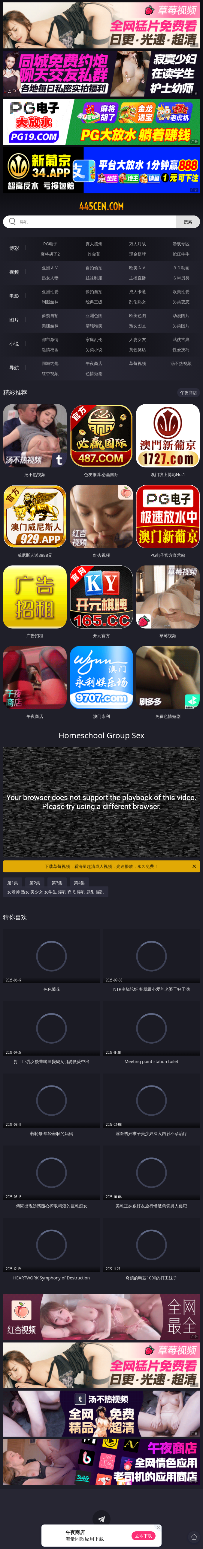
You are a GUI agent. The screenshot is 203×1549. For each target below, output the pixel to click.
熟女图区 (137, 325)
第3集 (57, 883)
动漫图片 (181, 315)
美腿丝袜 (50, 325)
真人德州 (94, 244)
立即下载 (143, 1536)
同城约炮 (50, 363)
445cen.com (101, 206)
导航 (14, 367)
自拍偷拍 (94, 267)
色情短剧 (94, 373)
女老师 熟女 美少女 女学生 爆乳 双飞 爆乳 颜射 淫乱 (55, 891)
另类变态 (181, 302)
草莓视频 (137, 363)
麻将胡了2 (50, 254)
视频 (14, 272)
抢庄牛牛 (181, 254)
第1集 (12, 883)
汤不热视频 (181, 363)
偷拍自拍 (94, 291)
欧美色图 (137, 315)
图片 (14, 319)
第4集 (79, 883)
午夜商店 (94, 363)
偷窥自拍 (50, 315)
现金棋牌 (137, 254)
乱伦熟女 (137, 302)
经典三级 (94, 302)
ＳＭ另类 (181, 278)
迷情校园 (50, 349)
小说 (14, 343)
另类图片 (181, 325)
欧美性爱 (181, 291)
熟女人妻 (50, 278)
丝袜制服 (94, 278)
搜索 (188, 221)
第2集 (34, 883)
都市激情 (50, 339)
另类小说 (94, 349)
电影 (14, 296)
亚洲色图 (94, 315)
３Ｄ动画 (181, 267)
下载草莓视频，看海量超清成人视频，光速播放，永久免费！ (121, 866)
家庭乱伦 (94, 339)
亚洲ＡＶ (50, 267)
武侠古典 (181, 339)
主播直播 (137, 278)
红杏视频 (50, 373)
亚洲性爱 (50, 291)
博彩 (14, 248)
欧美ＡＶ (137, 267)
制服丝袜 (50, 302)
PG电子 (50, 244)
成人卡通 (137, 291)
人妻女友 (137, 339)
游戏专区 (181, 244)
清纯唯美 (94, 325)
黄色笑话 (137, 349)
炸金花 (94, 254)
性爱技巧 (181, 349)
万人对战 (137, 244)
